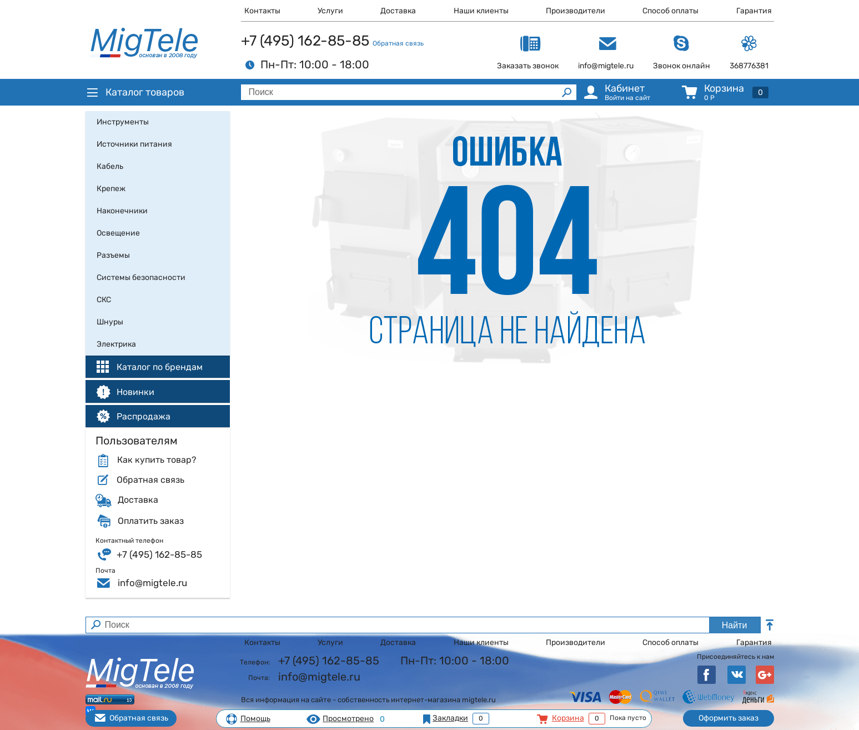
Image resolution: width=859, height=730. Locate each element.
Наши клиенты (481, 11)
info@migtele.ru (152, 582)
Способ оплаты (670, 11)
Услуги (330, 11)
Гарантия (754, 11)
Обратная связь (398, 43)
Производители (575, 11)
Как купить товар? (156, 460)
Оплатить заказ (151, 521)
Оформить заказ (728, 718)
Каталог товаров (135, 92)
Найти (734, 625)
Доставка (398, 11)
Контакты (262, 11)
